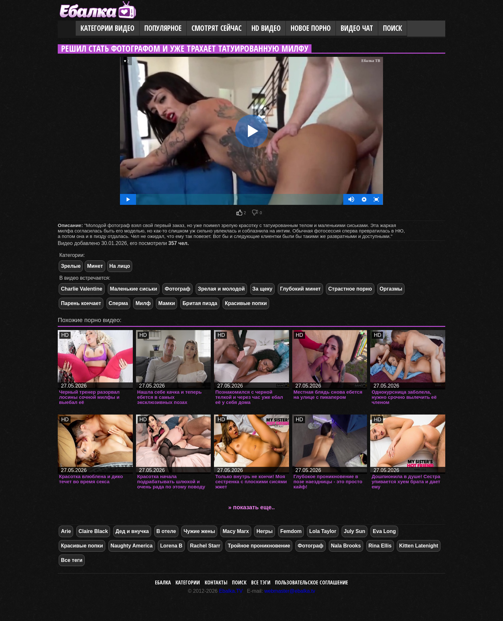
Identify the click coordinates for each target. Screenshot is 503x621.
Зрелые (71, 266)
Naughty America (132, 545)
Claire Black (93, 531)
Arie (66, 531)
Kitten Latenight (418, 545)
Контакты (216, 582)
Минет (95, 266)
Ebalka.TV (231, 591)
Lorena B (171, 545)
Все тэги (260, 582)
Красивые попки (246, 303)
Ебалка (163, 582)
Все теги (71, 560)
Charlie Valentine (81, 289)
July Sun (354, 531)
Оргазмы (390, 289)
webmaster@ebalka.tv (289, 591)
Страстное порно (350, 289)
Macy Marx (236, 531)
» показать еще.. (251, 507)
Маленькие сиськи (133, 289)
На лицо (119, 266)
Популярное (163, 28)
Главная (67, 29)
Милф (142, 303)
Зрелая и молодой (221, 289)
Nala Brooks (346, 545)
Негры (264, 531)
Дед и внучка (132, 531)
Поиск (392, 28)
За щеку (262, 289)
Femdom (291, 531)
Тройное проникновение (259, 545)
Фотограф (177, 289)
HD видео (266, 28)
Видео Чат (357, 28)
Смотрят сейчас (217, 28)
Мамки (166, 303)
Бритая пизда (200, 303)
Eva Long (384, 531)
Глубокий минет (300, 289)
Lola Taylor (322, 531)
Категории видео (107, 28)
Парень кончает (81, 303)
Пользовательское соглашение (311, 582)
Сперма (118, 303)
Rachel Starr (205, 545)
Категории (187, 582)
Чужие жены (199, 531)
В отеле (166, 531)
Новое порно (311, 28)
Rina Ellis (380, 545)
